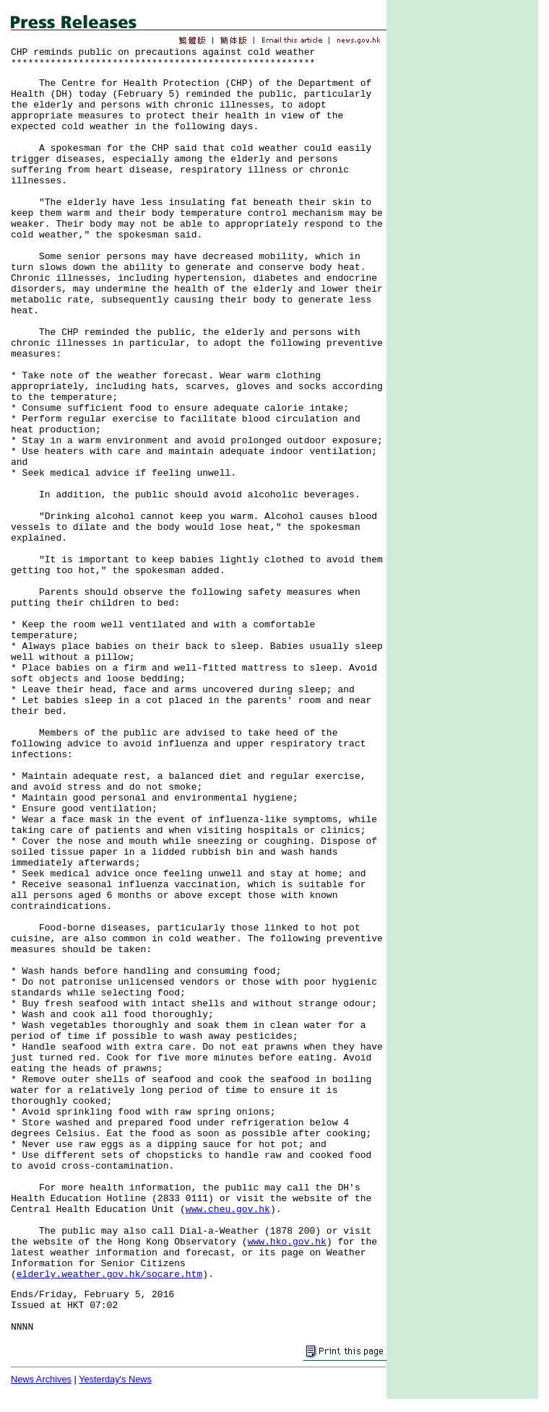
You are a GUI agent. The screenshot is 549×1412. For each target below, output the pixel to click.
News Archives (41, 1379)
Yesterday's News (115, 1379)
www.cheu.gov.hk (228, 1209)
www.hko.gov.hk (287, 1242)
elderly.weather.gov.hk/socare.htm (109, 1274)
